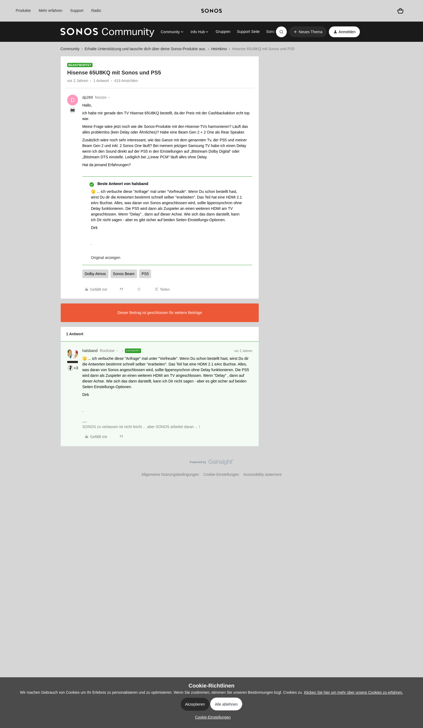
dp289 (87, 97)
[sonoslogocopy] (211, 11)
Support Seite (248, 31)
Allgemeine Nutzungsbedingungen (170, 474)
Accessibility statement (262, 474)
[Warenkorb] (400, 11)
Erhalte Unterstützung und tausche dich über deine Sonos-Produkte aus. (145, 49)
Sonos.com (275, 31)
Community (70, 49)
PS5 (145, 274)
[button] (308, 31)
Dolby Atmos (95, 274)
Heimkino (219, 49)
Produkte (23, 10)
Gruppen (223, 31)
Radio (96, 10)
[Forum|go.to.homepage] (107, 31)
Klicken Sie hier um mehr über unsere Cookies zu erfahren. (353, 692)
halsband (90, 350)
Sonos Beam (124, 274)
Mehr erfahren (50, 10)
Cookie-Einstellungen (221, 474)
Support (76, 10)
